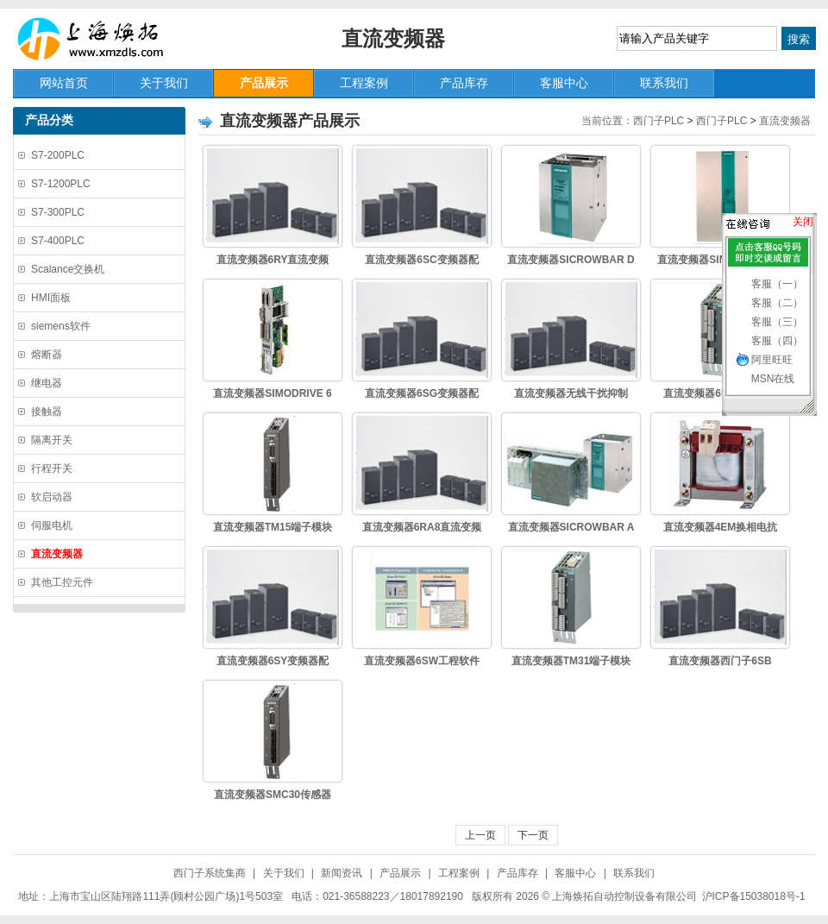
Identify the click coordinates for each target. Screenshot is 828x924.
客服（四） (777, 341)
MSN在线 (773, 379)
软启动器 (51, 497)
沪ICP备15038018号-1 (754, 896)
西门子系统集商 (209, 873)
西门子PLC (658, 121)
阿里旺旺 (772, 360)
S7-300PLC (58, 212)
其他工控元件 (62, 582)
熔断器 (46, 355)
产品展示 (400, 873)
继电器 (46, 383)
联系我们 (634, 873)
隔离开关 (51, 440)
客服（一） (777, 284)
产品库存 (517, 873)
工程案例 (459, 873)
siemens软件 (61, 326)
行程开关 (51, 468)
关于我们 (283, 873)
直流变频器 (785, 121)
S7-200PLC (58, 155)
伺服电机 (51, 525)
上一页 (480, 835)
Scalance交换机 (67, 269)
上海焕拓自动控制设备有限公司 (99, 39)
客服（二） (777, 303)
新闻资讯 (341, 873)
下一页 (533, 835)
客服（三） (777, 322)
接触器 (46, 411)
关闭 (803, 222)
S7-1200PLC (61, 184)
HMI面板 (51, 298)
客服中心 (575, 873)
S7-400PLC (58, 241)
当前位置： (607, 121)
